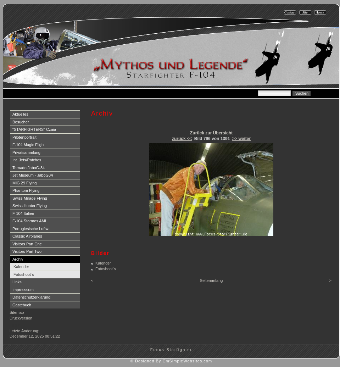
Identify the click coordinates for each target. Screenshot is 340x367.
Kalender (21, 267)
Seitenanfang (211, 280)
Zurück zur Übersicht (211, 132)
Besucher (20, 122)
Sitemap (17, 312)
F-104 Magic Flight (28, 145)
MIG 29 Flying (24, 183)
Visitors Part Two (26, 251)
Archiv (17, 259)
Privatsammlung (26, 152)
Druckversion (21, 318)
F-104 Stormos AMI (29, 221)
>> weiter (241, 138)
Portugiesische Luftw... (31, 229)
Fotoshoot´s (23, 274)
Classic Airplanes (27, 236)
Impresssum (23, 290)
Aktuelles (20, 114)
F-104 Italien (23, 213)
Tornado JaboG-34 (28, 168)
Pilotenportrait (24, 137)
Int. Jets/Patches (26, 160)
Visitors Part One (27, 244)
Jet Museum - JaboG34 (32, 175)
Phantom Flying (25, 190)
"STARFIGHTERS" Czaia (34, 129)
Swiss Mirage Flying (29, 198)
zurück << (182, 138)
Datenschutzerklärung (31, 297)
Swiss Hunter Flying (29, 206)
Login (15, 325)
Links (17, 282)
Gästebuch (21, 305)
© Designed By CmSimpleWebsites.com (171, 361)
